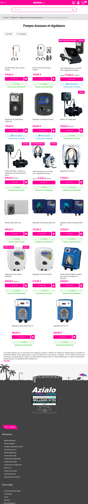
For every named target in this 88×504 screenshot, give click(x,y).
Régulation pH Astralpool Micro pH (44, 223)
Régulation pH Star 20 (60, 326)
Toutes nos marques (10, 471)
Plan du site (7, 468)
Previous (70, 62)
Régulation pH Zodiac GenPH (42, 274)
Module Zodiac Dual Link (13, 223)
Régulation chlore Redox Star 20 (22, 326)
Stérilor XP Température (68, 119)
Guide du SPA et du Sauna (12, 477)
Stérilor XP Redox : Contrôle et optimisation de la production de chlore (15, 173)
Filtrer (9, 34)
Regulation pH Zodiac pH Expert (43, 119)
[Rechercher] (44, 10)
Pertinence (21, 34)
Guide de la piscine (10, 474)
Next (73, 62)
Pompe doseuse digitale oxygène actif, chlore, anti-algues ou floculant (71, 276)
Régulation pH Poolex (67, 171)
